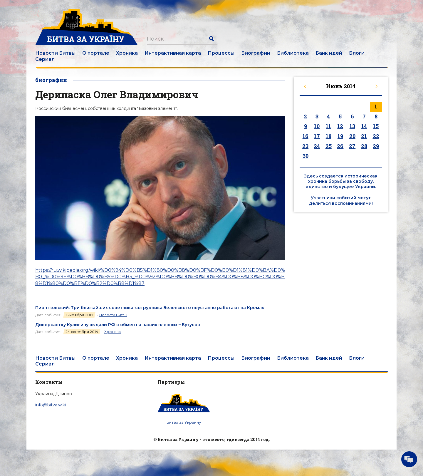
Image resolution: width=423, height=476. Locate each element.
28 (364, 146)
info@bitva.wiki (50, 405)
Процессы (221, 53)
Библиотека (293, 53)
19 (340, 136)
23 (305, 146)
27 (352, 146)
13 (352, 126)
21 (364, 136)
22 (376, 136)
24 (317, 146)
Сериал (45, 59)
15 (376, 126)
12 (340, 126)
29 (376, 146)
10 (317, 126)
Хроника (127, 53)
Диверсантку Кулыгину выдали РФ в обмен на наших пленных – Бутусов (117, 324)
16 (305, 136)
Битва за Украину (184, 422)
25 (328, 146)
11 (328, 126)
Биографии (255, 53)
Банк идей (328, 53)
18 (328, 136)
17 (317, 136)
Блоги (357, 53)
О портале (95, 53)
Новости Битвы (55, 53)
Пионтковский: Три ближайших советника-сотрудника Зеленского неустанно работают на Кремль (149, 307)
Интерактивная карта (173, 53)
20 (352, 136)
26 (340, 146)
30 (305, 155)
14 (364, 126)
